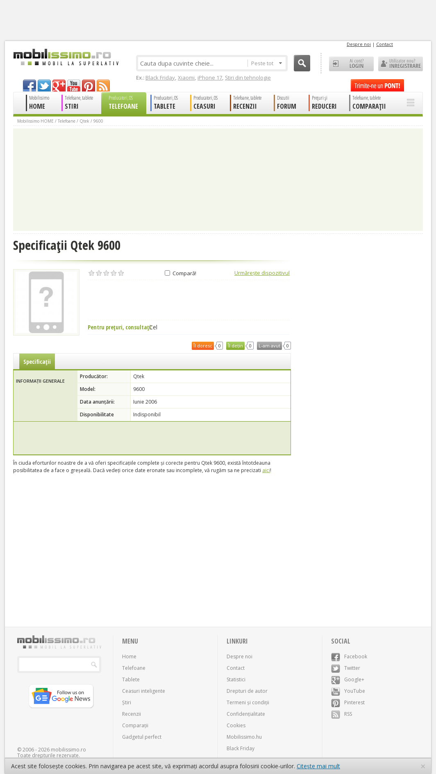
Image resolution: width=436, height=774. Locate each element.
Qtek (84, 121)
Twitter (345, 667)
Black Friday (160, 77)
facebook (29, 85)
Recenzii (131, 713)
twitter (44, 85)
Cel (153, 327)
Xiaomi (186, 77)
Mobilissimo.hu (244, 736)
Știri (126, 702)
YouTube (348, 690)
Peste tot (266, 63)
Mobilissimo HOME (35, 121)
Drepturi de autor (247, 690)
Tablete (131, 679)
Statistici (236, 679)
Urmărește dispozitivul (262, 272)
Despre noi (359, 44)
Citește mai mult (318, 766)
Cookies (236, 725)
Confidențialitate (246, 713)
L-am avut (269, 345)
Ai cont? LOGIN (351, 64)
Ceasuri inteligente (143, 690)
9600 (98, 121)
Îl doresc (202, 345)
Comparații (135, 725)
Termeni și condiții (248, 702)
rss (103, 85)
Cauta (302, 63)
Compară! (180, 273)
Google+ (347, 679)
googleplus (59, 85)
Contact (384, 44)
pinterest (88, 85)
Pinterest (348, 702)
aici (266, 470)
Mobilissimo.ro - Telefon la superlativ (65, 57)
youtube (73, 85)
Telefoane (66, 121)
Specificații (37, 361)
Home (129, 656)
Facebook (349, 656)
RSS (341, 713)
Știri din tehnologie (248, 77)
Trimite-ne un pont (377, 85)
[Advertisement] (152, 438)
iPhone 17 (210, 77)
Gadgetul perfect (141, 736)
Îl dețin (235, 345)
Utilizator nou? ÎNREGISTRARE (400, 64)
